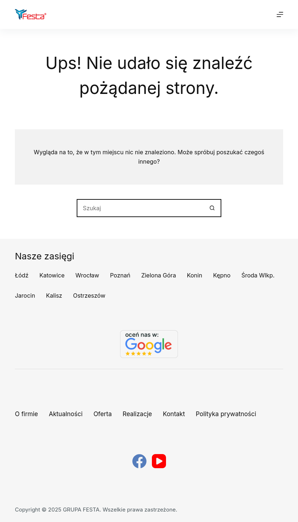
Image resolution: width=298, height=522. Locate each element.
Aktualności (65, 414)
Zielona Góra (158, 275)
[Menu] (280, 14)
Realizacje (137, 414)
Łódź (22, 275)
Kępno (221, 275)
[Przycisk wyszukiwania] (212, 208)
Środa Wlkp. (257, 275)
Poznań (120, 275)
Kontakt (174, 414)
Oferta (102, 414)
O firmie (26, 414)
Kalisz (54, 295)
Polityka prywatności (226, 414)
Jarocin (25, 295)
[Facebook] (139, 461)
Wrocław (87, 275)
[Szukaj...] (140, 208)
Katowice (52, 275)
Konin (195, 275)
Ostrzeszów (89, 295)
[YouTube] (159, 461)
